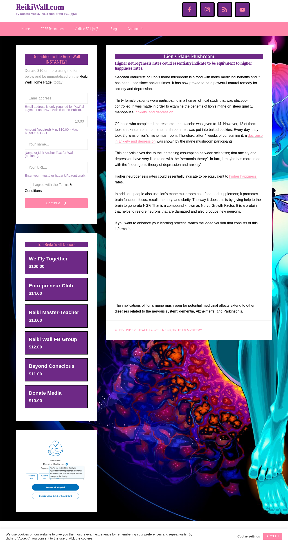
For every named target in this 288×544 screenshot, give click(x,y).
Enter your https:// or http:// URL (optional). (55, 175)
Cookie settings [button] (248, 536)
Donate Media (45, 393)
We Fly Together (48, 259)
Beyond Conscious (51, 366)
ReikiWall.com (40, 7)
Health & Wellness (154, 330)
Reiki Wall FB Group (53, 339)
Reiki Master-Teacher (54, 312)
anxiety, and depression (154, 112)
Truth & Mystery (187, 330)
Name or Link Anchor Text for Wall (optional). (49, 154)
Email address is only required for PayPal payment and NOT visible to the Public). (54, 108)
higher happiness (243, 176)
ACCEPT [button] (272, 536)
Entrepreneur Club (51, 286)
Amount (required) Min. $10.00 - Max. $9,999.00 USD (52, 131)
